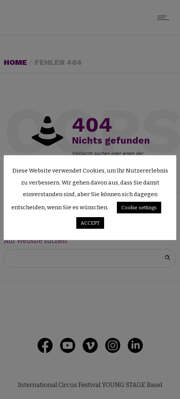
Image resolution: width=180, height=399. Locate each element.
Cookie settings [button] (139, 207)
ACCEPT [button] (90, 223)
